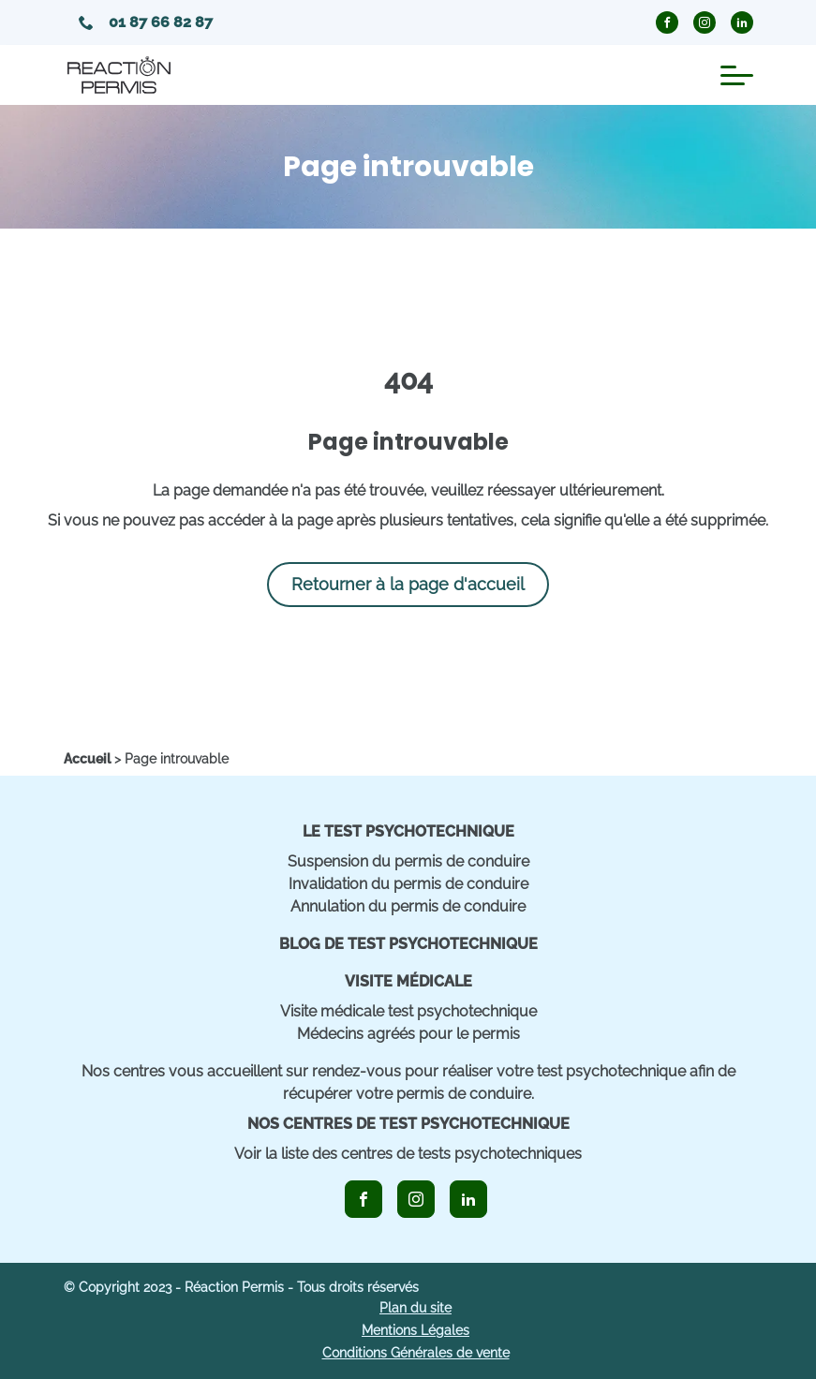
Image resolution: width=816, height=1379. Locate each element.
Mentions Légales (415, 1330)
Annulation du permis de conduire (408, 906)
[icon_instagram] (416, 1199)
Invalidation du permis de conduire (408, 884)
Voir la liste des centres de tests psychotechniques (408, 1154)
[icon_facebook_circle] (667, 22)
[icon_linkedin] (468, 1199)
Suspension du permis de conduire (408, 861)
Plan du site (415, 1307)
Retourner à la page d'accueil (408, 584)
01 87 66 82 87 (146, 22)
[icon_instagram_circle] (704, 22)
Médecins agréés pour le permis (408, 1034)
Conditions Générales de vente (416, 1352)
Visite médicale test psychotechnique (408, 1011)
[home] (87, 758)
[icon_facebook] (363, 1199)
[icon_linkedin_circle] (742, 22)
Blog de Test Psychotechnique (408, 944)
